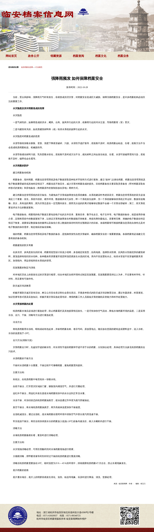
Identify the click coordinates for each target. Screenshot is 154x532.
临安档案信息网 (27, 67)
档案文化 (100, 55)
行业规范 (39, 67)
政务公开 (33, 55)
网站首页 (11, 55)
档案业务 (123, 55)
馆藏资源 (56, 55)
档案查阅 (78, 55)
